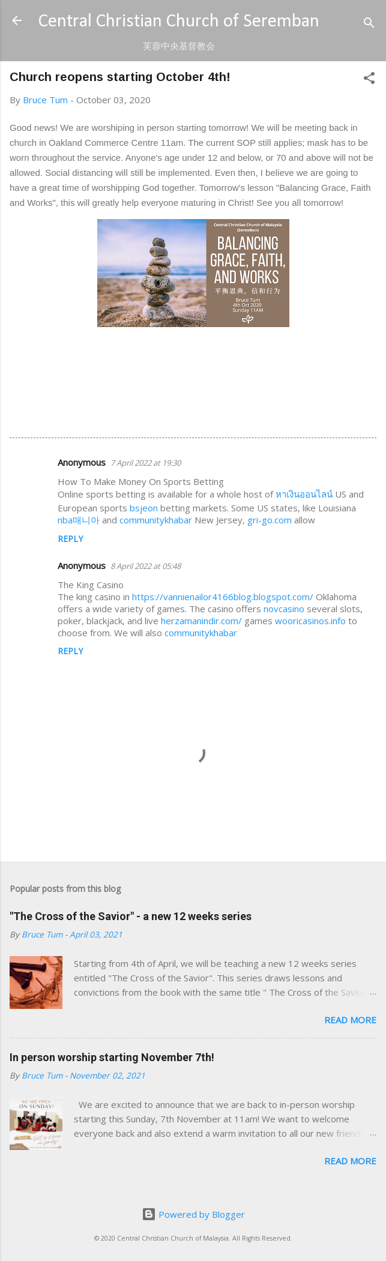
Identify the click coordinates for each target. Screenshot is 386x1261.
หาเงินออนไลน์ (304, 494)
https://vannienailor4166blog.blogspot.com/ (222, 597)
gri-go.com (269, 520)
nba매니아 (79, 520)
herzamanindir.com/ (201, 621)
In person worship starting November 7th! (112, 1057)
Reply (70, 538)
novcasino (284, 609)
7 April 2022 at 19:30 (145, 462)
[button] (369, 80)
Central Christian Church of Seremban (178, 22)
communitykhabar (155, 520)
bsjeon (144, 508)
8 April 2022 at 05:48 (145, 566)
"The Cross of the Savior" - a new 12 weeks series (131, 916)
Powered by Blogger (193, 1214)
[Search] (369, 24)
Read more (350, 1020)
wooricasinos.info (310, 621)
